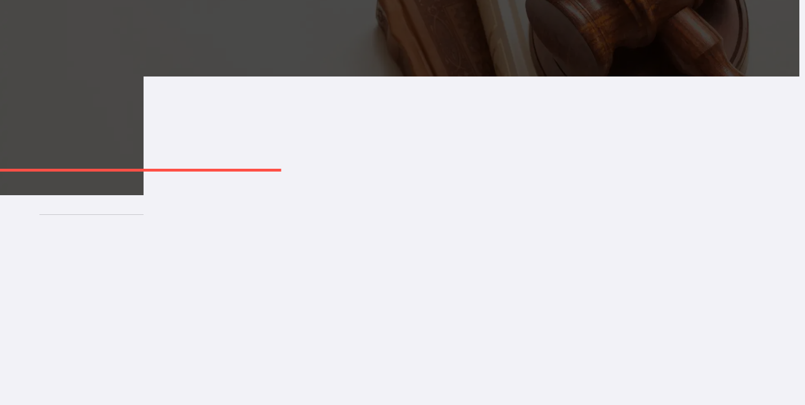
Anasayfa (247, 33)
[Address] (537, 387)
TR (770, 33)
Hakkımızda (314, 33)
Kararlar (548, 33)
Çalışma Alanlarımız (403, 33)
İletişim (601, 33)
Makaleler (489, 33)
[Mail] (403, 387)
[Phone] (269, 387)
